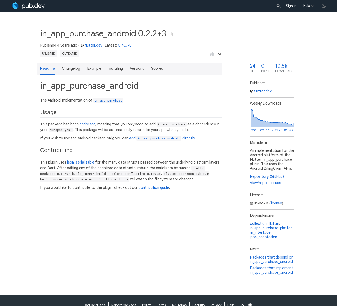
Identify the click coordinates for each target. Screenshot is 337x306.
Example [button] (94, 68)
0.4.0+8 (125, 45)
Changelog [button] (71, 68)
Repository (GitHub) (267, 176)
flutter (273, 223)
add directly (162, 138)
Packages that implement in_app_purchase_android (271, 270)
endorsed (87, 124)
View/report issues (265, 183)
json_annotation (263, 237)
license (276, 203)
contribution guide (154, 187)
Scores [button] (157, 68)
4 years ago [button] (67, 45)
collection (258, 223)
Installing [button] (115, 68)
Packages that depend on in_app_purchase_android (271, 259)
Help (306, 6)
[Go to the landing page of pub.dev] (28, 5)
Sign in (291, 6)
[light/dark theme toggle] (323, 6)
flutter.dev (91, 45)
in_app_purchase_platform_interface (271, 230)
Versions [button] (137, 68)
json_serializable (80, 162)
